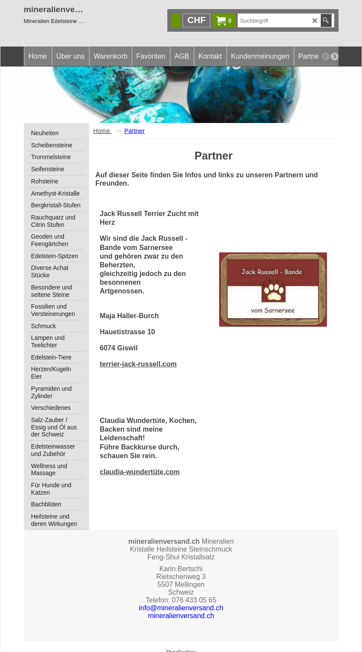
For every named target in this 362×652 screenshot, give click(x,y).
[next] (335, 56)
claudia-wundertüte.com (140, 458)
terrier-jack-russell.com (138, 350)
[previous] (326, 56)
